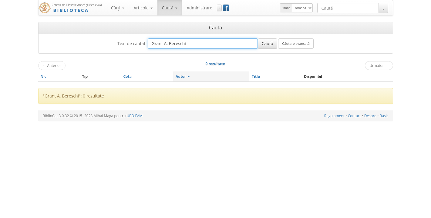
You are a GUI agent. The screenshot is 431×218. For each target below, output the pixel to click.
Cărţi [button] (117, 8)
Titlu (256, 76)
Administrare (199, 8)
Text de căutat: (131, 43)
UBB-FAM (134, 115)
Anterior (52, 65)
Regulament (334, 115)
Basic (384, 115)
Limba (286, 8)
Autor (183, 76)
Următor (378, 65)
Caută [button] (170, 8)
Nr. (43, 76)
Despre (370, 115)
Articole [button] (143, 8)
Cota (127, 76)
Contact (354, 115)
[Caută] (383, 8)
